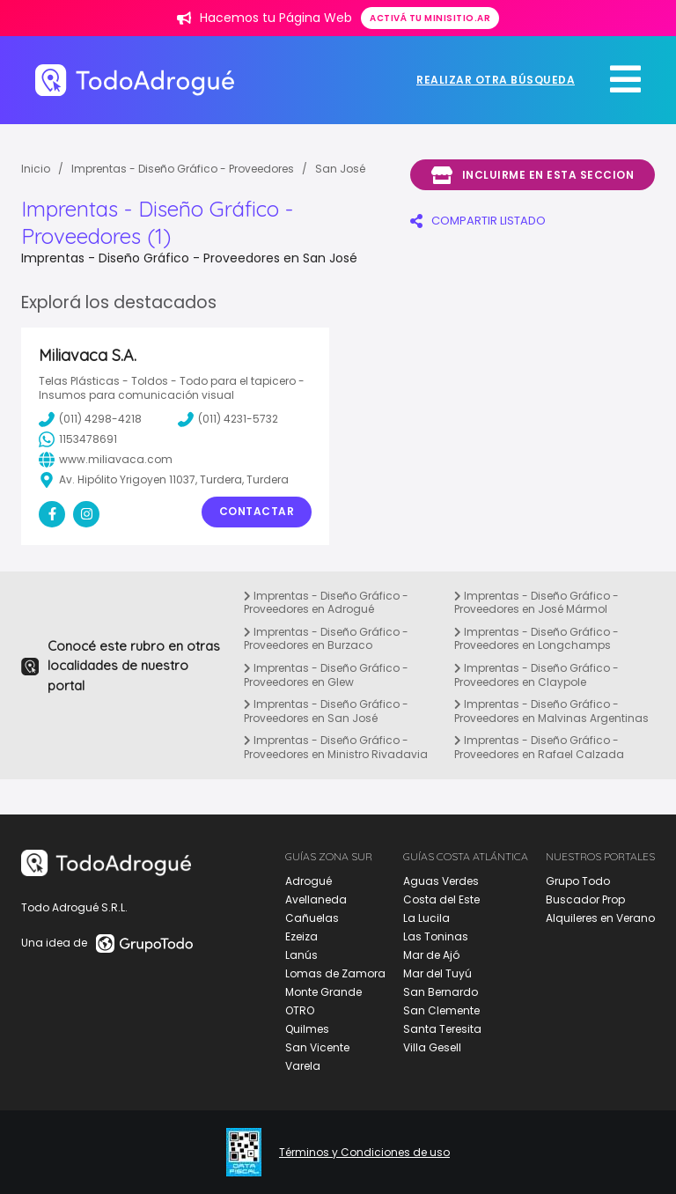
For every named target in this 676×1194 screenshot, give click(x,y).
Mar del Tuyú (437, 973)
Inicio (35, 168)
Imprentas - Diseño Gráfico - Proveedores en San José (326, 711)
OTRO (299, 1010)
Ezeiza (301, 936)
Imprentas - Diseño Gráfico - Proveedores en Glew (326, 674)
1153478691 (78, 439)
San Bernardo (440, 991)
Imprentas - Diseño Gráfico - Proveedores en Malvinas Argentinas (551, 711)
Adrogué (308, 880)
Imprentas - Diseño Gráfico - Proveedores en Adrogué (326, 602)
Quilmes (307, 1028)
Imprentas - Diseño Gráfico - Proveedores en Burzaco (326, 638)
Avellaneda (316, 899)
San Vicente (317, 1047)
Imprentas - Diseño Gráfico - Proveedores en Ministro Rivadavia (336, 747)
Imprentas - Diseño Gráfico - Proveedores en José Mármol (536, 602)
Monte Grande (323, 991)
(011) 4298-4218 (90, 419)
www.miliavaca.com (106, 460)
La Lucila (426, 917)
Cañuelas (312, 917)
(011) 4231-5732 (228, 419)
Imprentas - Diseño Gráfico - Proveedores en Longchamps (536, 638)
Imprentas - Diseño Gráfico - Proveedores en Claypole (536, 674)
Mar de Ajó (431, 954)
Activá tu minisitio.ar (430, 18)
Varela (302, 1065)
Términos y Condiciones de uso (364, 1153)
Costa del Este (441, 899)
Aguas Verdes (441, 880)
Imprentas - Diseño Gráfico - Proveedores (182, 168)
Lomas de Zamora (335, 973)
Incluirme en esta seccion (532, 175)
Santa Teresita (442, 1028)
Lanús (301, 954)
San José (340, 168)
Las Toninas (435, 936)
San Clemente (441, 1010)
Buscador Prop (585, 899)
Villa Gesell (432, 1047)
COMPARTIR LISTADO (478, 220)
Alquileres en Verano (600, 917)
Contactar (257, 511)
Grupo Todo (578, 880)
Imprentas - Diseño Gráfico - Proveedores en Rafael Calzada (539, 747)
